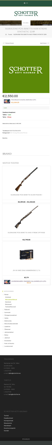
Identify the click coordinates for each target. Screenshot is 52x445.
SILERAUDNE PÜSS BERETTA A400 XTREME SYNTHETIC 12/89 (30, 34)
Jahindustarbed (8, 332)
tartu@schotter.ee (14, 394)
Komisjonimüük (8, 421)
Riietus (6, 335)
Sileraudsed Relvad (22, 133)
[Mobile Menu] (26, 23)
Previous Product (9, 43)
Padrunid (7, 310)
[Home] (6, 34)
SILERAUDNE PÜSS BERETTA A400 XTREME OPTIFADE (26, 233)
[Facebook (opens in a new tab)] (25, 3)
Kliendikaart (7, 426)
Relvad (6, 294)
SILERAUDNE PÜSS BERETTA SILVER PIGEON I (26, 195)
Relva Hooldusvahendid (11, 324)
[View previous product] (4, 43)
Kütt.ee (4, 401)
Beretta (5, 138)
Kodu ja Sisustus (9, 343)
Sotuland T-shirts (6, 406)
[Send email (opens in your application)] (27, 3)
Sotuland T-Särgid (6, 404)
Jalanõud (7, 338)
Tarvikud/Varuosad (10, 307)
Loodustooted (8, 346)
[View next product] (48, 43)
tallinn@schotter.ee (14, 373)
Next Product (43, 43)
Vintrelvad (8, 297)
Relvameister (8, 423)
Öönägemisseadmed (10, 315)
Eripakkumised (8, 418)
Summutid (7, 312)
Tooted (6, 416)
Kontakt (6, 431)
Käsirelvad (8, 302)
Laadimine (7, 326)
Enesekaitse (7, 341)
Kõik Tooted (13, 133)
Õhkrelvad (7, 329)
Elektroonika (7, 321)
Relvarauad (8, 304)
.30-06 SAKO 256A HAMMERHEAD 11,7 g (26, 270)
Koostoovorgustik (9, 428)
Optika (6, 318)
